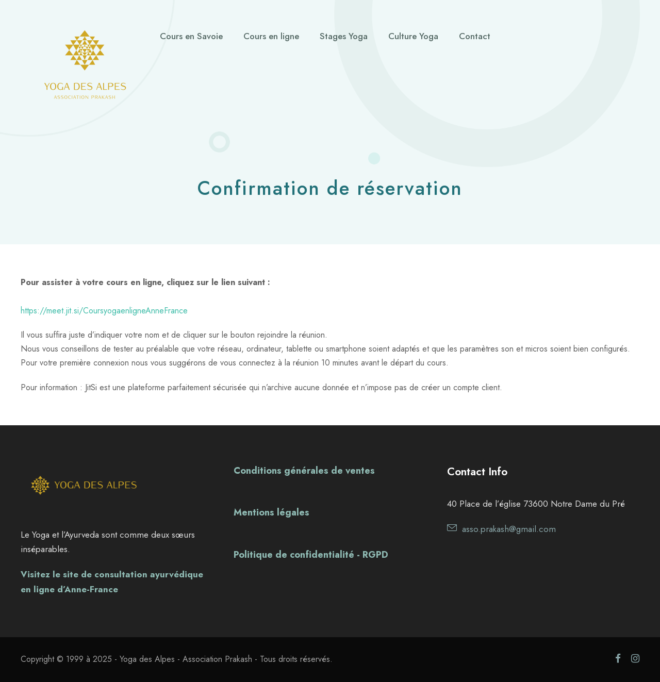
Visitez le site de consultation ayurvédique (112, 574)
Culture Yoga (413, 36)
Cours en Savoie (191, 36)
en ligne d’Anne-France (69, 589)
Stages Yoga (344, 36)
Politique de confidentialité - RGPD (311, 554)
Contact (474, 36)
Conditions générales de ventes (304, 470)
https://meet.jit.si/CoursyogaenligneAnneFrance (104, 311)
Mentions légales (271, 512)
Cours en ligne (271, 36)
